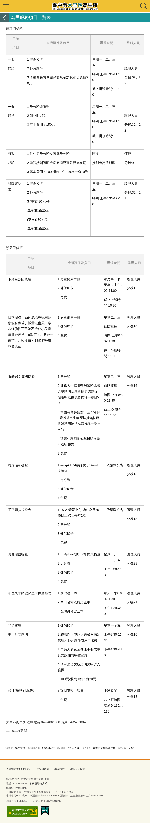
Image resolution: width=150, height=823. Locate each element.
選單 (6, 6)
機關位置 (59, 768)
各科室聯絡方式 (38, 783)
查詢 (144, 6)
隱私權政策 (43, 768)
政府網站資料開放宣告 (18, 768)
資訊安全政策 (77, 768)
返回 (4, 17)
